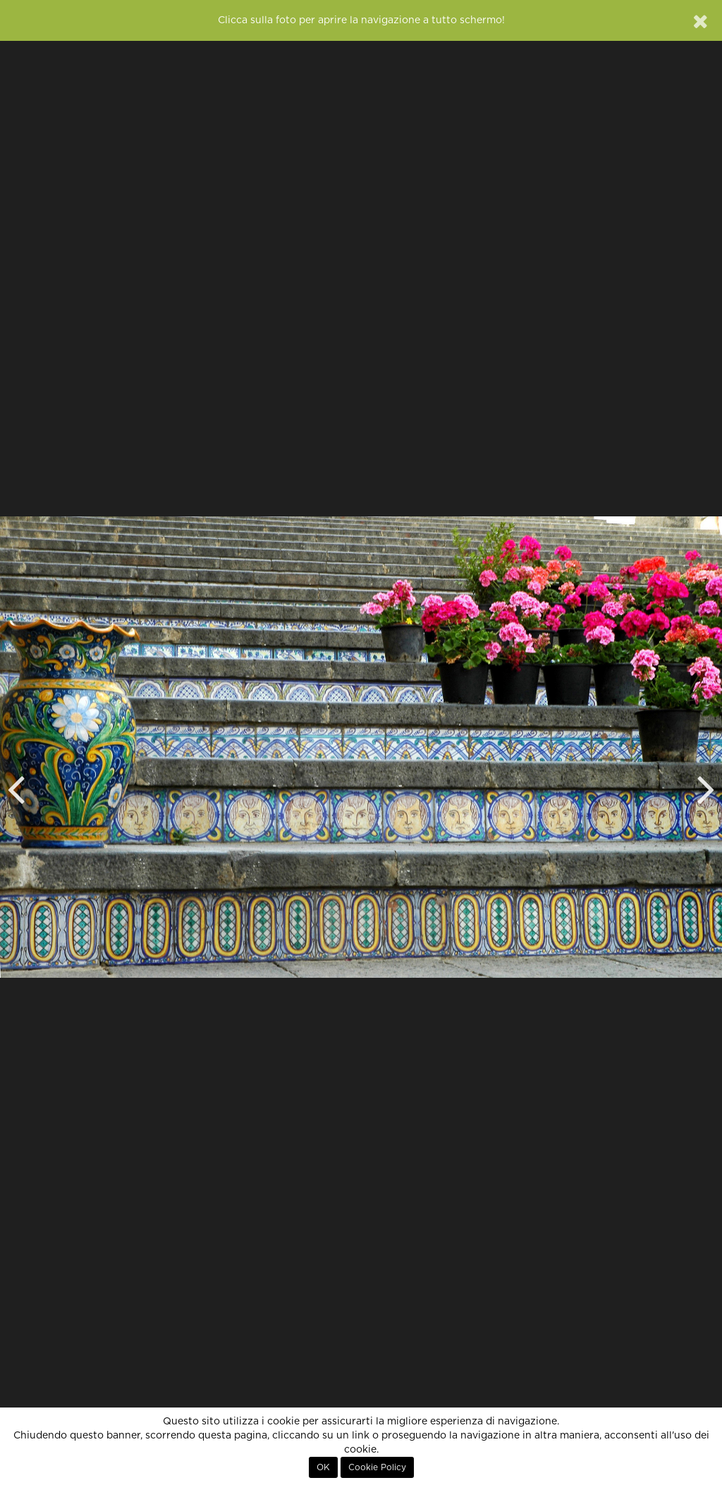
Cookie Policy (377, 1467)
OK (323, 1467)
